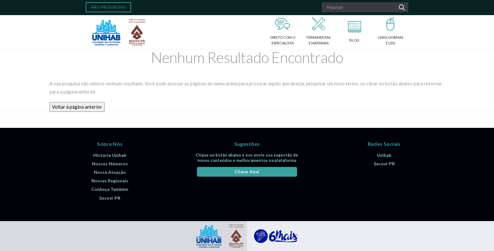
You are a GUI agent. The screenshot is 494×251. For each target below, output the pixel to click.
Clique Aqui (247, 171)
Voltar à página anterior (77, 107)
